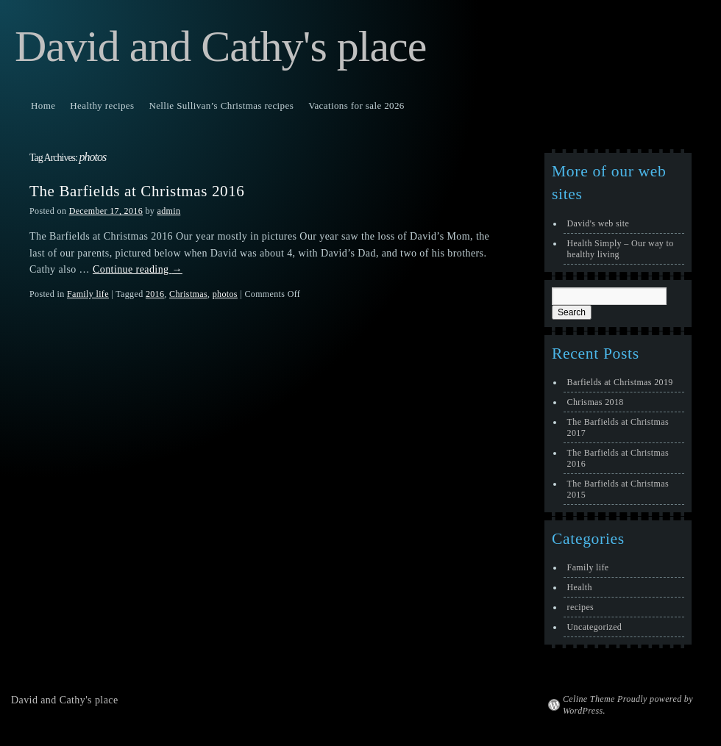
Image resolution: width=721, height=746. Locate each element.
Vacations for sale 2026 (356, 105)
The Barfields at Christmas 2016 (136, 191)
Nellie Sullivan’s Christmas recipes (221, 105)
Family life (88, 294)
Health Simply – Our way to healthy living (620, 248)
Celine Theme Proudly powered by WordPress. (628, 705)
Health (579, 587)
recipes (580, 607)
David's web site (598, 223)
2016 (155, 294)
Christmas (188, 294)
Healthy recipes (102, 105)
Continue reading (137, 269)
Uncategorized (594, 627)
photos (225, 294)
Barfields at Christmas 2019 (620, 382)
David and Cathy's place (220, 46)
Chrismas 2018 (595, 402)
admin (169, 211)
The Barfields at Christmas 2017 (618, 427)
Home (43, 105)
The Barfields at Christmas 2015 (618, 489)
